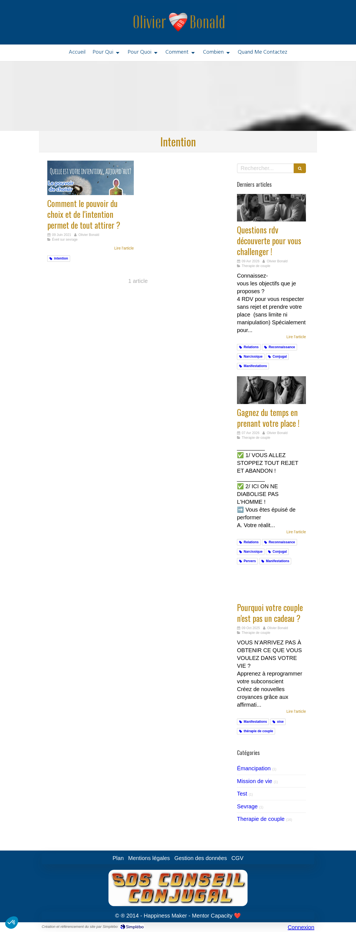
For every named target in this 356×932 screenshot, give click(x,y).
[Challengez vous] (271, 207)
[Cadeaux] (271, 585)
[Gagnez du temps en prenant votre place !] (271, 390)
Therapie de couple (261, 819)
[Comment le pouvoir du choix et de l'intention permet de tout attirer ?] (90, 178)
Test (242, 794)
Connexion (301, 927)
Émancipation (254, 768)
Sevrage (247, 806)
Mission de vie (254, 781)
